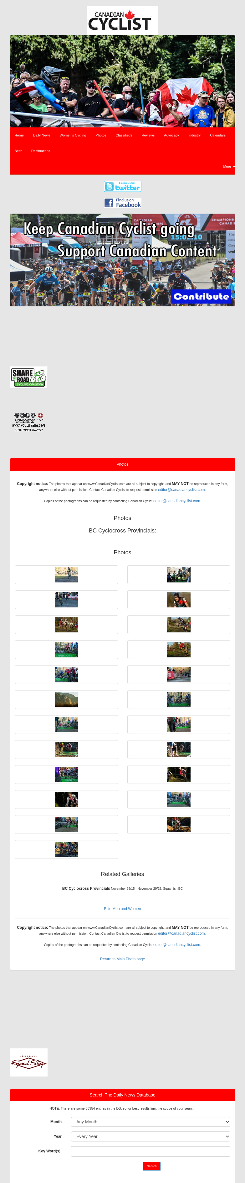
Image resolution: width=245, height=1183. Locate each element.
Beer (18, 151)
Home (19, 135)
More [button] (229, 166)
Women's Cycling (73, 135)
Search (152, 1166)
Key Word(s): (50, 1151)
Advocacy (171, 135)
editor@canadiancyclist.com (181, 490)
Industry (194, 135)
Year (58, 1136)
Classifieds (124, 135)
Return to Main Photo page (122, 959)
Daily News (41, 135)
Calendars (218, 135)
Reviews (148, 135)
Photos (100, 135)
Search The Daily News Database (123, 1094)
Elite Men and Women (122, 909)
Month (56, 1122)
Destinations (40, 151)
